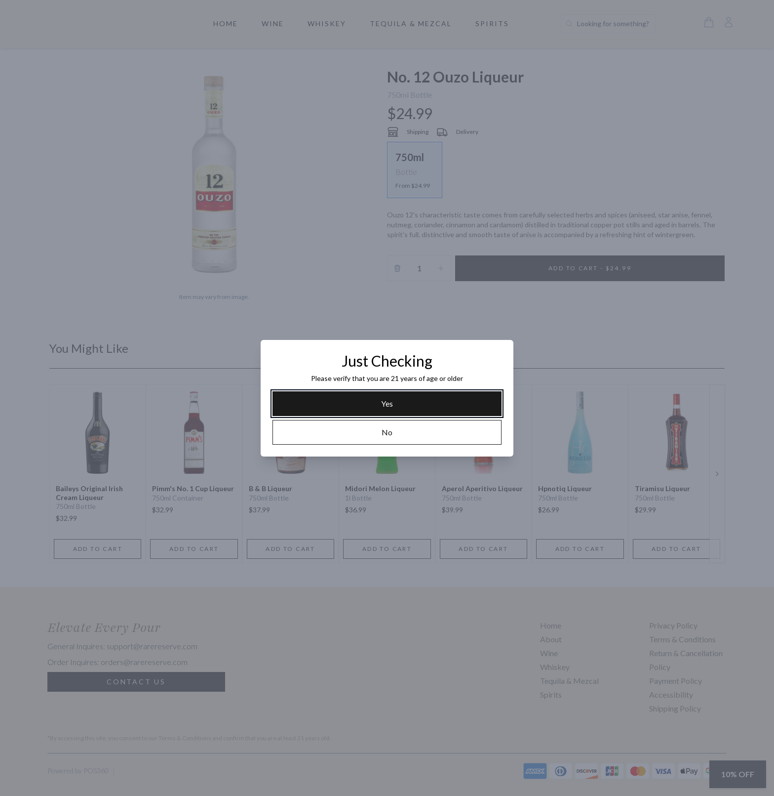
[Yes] (387, 403)
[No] (387, 432)
